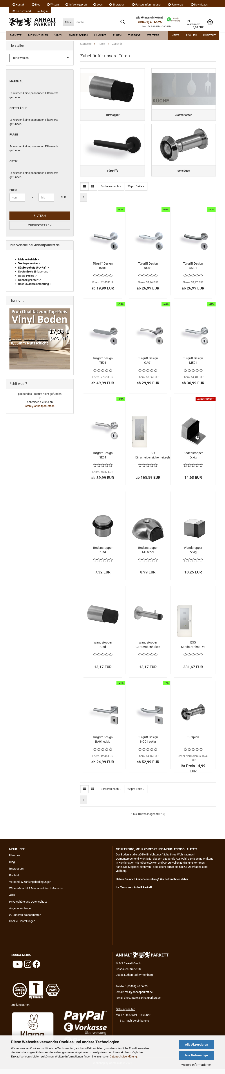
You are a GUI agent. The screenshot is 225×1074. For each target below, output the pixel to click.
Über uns (14, 860)
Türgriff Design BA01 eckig (103, 745)
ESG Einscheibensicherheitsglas (153, 460)
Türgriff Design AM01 (193, 271)
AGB (12, 900)
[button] (21, 10)
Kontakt (19, 4)
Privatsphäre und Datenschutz (28, 907)
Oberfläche (18, 108)
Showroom (117, 4)
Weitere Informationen (196, 1065)
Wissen (53, 4)
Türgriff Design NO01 (148, 271)
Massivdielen (38, 35)
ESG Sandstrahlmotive (193, 650)
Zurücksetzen (40, 225)
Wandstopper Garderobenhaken (148, 650)
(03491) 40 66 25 (150, 22)
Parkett (16, 35)
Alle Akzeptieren (196, 1044)
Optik (13, 161)
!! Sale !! (191, 35)
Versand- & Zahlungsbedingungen (30, 887)
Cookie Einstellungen (22, 926)
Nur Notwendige (196, 1055)
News (176, 35)
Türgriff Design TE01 (103, 366)
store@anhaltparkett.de (39, 406)
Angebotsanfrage (20, 913)
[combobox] (111, 191)
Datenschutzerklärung (123, 1056)
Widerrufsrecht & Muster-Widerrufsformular (36, 893)
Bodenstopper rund (102, 555)
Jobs (98, 4)
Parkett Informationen (146, 4)
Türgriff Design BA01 (103, 271)
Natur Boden (78, 35)
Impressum (16, 874)
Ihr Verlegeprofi (76, 4)
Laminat (100, 35)
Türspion (193, 742)
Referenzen (176, 4)
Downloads (199, 4)
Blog (36, 4)
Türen (117, 35)
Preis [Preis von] (13, 190)
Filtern (40, 215)
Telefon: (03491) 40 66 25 (131, 991)
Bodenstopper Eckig (193, 460)
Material (16, 81)
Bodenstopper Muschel (148, 555)
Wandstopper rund (103, 650)
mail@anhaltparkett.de (139, 997)
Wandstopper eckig (193, 555)
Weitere (153, 35)
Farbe (13, 134)
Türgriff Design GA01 (148, 366)
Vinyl (58, 35)
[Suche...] (68, 22)
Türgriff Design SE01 (103, 460)
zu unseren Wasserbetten (25, 920)
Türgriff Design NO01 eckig (148, 745)
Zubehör (134, 35)
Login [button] (42, 11)
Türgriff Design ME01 (193, 366)
